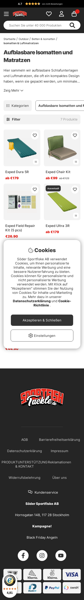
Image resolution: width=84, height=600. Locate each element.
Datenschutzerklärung (32, 301)
